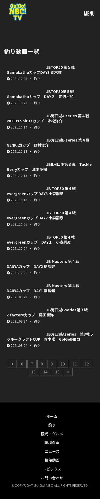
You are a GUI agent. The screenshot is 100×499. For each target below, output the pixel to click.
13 (33, 372)
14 (45, 372)
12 (87, 364)
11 (75, 364)
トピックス (52, 469)
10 (63, 364)
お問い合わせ (52, 477)
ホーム (52, 416)
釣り (52, 425)
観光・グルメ (52, 433)
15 (57, 372)
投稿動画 (52, 460)
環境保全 (52, 442)
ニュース (52, 451)
